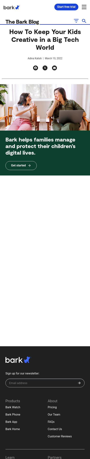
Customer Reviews (60, 436)
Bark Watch (12, 407)
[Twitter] (45, 67)
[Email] (54, 67)
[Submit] (79, 383)
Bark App (11, 422)
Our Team (54, 414)
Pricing (52, 407)
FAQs (51, 422)
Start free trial (66, 7)
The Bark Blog (22, 21)
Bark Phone (12, 414)
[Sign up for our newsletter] (45, 383)
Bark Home (12, 429)
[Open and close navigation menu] (83, 6)
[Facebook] (35, 67)
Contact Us (55, 429)
